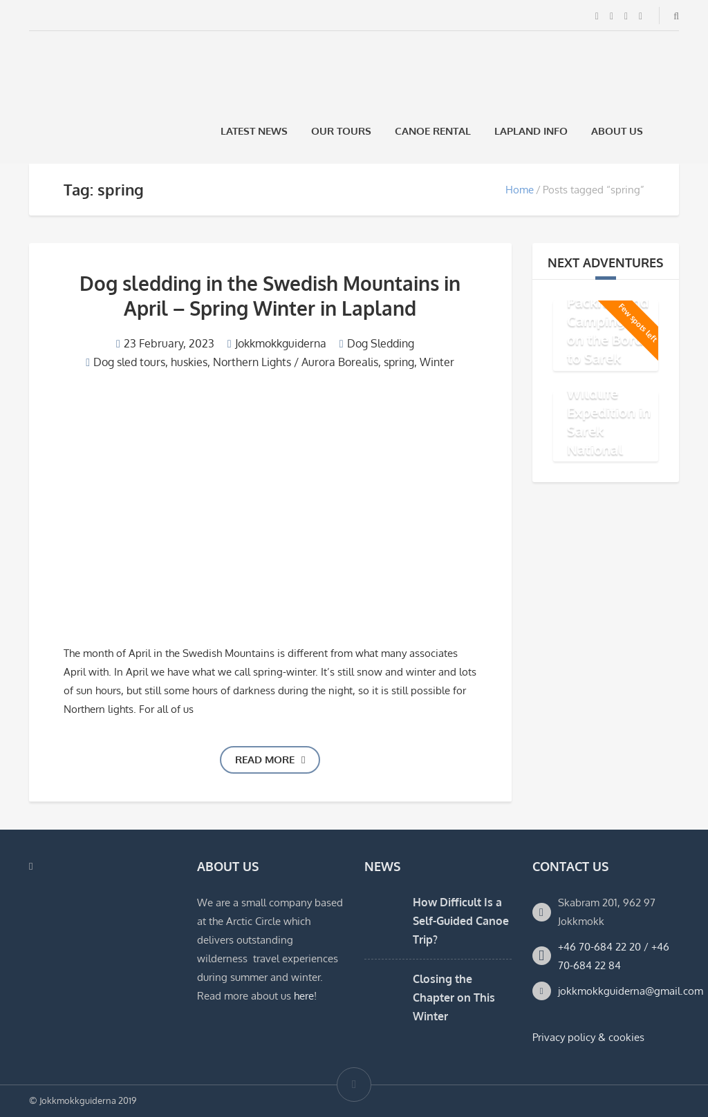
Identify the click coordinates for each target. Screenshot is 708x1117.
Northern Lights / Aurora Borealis (295, 362)
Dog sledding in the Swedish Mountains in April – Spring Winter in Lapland (270, 296)
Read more (270, 759)
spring (399, 362)
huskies (189, 362)
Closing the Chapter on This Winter (454, 997)
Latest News (254, 130)
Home (519, 189)
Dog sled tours (129, 362)
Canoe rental (433, 130)
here (304, 995)
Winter (437, 362)
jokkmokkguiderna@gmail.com (630, 990)
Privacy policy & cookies (588, 1037)
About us (617, 130)
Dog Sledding (380, 343)
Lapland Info (531, 130)
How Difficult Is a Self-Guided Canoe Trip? (461, 920)
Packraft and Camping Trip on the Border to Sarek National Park (611, 338)
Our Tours (341, 130)
